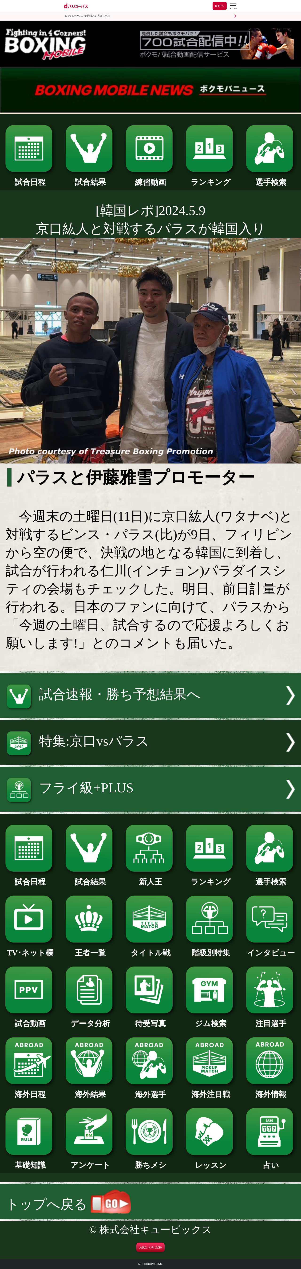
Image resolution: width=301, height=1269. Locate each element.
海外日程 (30, 1090)
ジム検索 (210, 1019)
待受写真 (150, 1019)
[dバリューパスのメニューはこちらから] (233, 6)
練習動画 (150, 178)
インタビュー (271, 949)
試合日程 (30, 178)
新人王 (150, 878)
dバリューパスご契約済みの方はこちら (87, 15)
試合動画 (30, 1019)
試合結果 (90, 178)
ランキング (210, 178)
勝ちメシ (150, 1161)
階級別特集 (210, 948)
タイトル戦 (150, 949)
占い (271, 1161)
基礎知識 (30, 1161)
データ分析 (90, 1019)
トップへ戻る (68, 1204)
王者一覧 (90, 949)
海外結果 (90, 1090)
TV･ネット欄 (30, 949)
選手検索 (271, 178)
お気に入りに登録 (150, 1247)
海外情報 (271, 1090)
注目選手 (271, 1019)
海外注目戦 (210, 1090)
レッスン (210, 1161)
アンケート (90, 1161)
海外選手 (150, 1090)
